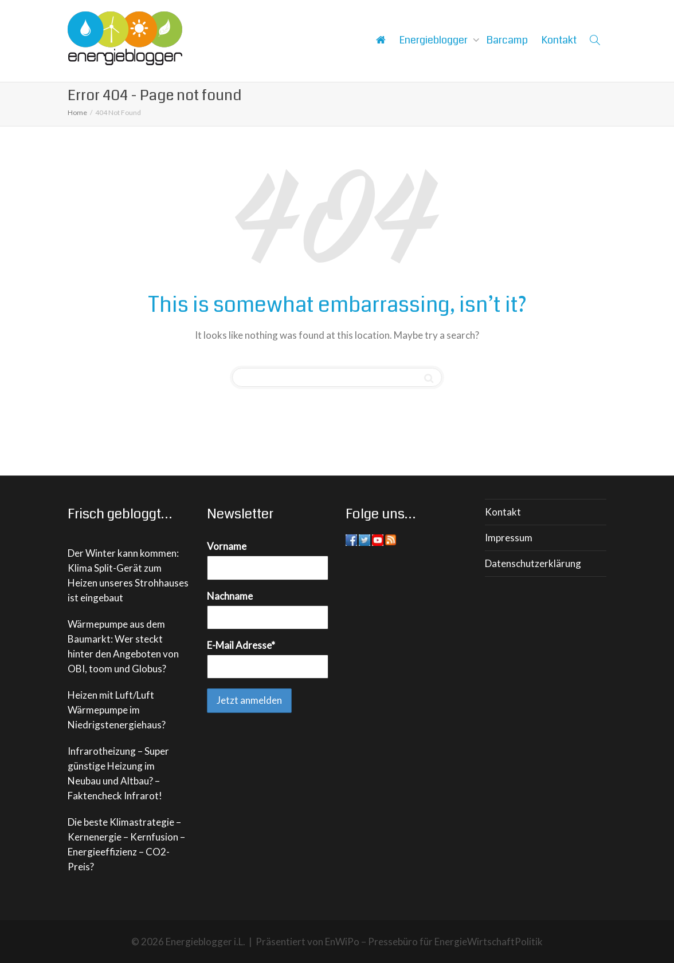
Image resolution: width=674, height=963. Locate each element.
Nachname (230, 596)
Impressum (508, 538)
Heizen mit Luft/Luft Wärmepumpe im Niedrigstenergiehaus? (117, 710)
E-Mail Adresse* (241, 645)
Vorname (226, 546)
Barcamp (507, 40)
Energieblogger (434, 40)
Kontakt (559, 40)
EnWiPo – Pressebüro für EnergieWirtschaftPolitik (434, 942)
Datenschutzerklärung (533, 563)
